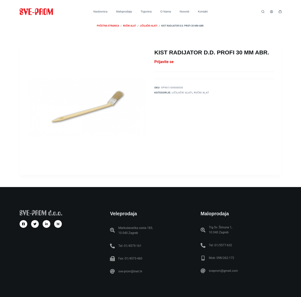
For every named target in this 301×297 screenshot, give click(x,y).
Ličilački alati (182, 92)
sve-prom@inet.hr (130, 271)
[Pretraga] (262, 11)
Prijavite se (164, 61)
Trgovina (146, 11)
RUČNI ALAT (201, 92)
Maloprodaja (124, 11)
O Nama (165, 11)
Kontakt (203, 11)
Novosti (184, 11)
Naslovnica (100, 11)
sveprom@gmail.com (223, 271)
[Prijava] (271, 11)
